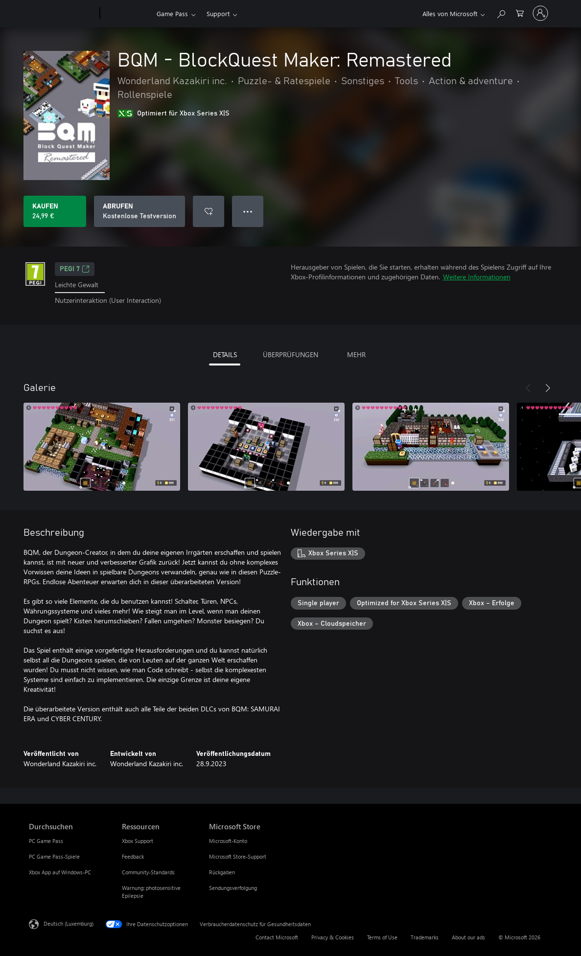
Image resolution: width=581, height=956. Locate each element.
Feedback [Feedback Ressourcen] (133, 856)
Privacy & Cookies (332, 937)
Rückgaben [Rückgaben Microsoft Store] (222, 872)
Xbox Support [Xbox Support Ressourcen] (137, 841)
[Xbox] (127, 13)
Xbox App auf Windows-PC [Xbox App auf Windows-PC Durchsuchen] (60, 872)
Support (218, 13)
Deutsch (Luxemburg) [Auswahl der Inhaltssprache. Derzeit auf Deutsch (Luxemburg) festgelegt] (68, 923)
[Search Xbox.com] (501, 12)
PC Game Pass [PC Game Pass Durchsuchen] (46, 841)
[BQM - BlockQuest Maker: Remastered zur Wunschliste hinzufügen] (208, 211)
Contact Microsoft (277, 937)
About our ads (468, 937)
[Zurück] (528, 388)
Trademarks (425, 937)
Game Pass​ (172, 13)
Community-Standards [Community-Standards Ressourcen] (148, 872)
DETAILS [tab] (225, 354)
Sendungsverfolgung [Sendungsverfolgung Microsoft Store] (233, 888)
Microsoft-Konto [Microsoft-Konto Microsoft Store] (228, 841)
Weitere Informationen (477, 276)
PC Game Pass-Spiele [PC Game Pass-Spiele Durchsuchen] (54, 856)
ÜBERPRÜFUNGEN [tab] (290, 354)
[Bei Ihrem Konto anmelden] (540, 13)
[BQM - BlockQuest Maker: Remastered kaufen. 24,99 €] (54, 211)
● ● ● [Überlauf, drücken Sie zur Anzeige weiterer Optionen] (248, 211)
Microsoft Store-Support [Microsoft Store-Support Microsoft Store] (237, 856)
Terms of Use (382, 937)
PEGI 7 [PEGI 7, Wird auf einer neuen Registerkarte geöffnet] (75, 269)
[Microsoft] (62, 13)
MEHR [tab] (356, 354)
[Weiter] (548, 388)
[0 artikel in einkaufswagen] (520, 12)
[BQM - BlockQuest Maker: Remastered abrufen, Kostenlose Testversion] (139, 211)
